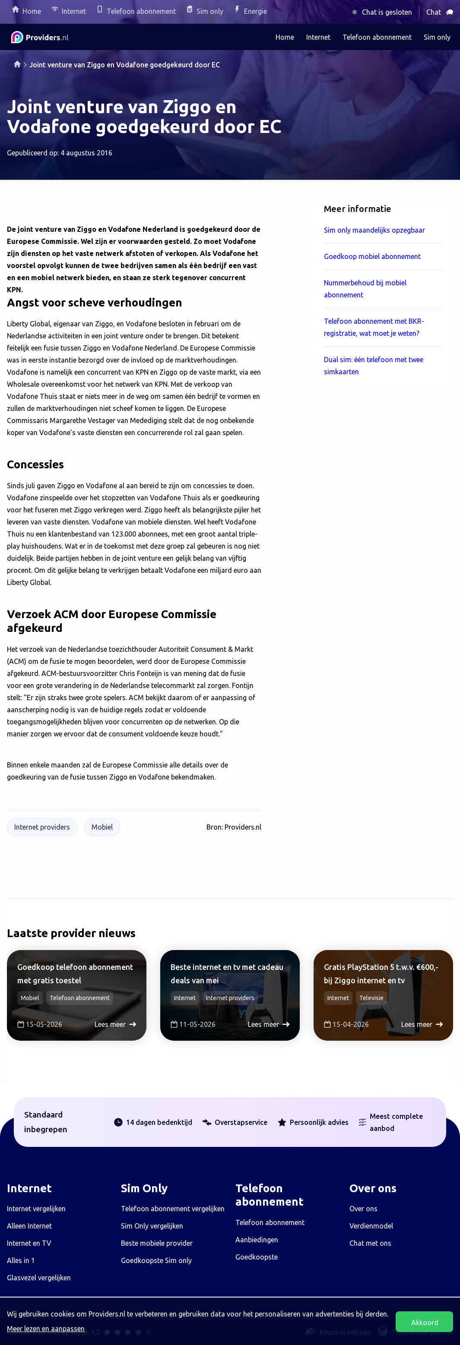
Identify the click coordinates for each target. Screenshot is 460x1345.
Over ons (363, 1208)
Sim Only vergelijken (152, 1226)
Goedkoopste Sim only (156, 1260)
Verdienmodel (371, 1226)
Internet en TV (29, 1243)
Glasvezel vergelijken (39, 1278)
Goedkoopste (256, 1257)
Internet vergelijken (36, 1208)
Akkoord (424, 1322)
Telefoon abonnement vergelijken (173, 1208)
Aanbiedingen (256, 1240)
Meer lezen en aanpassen (46, 1328)
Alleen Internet (29, 1226)
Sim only (210, 11)
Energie (255, 11)
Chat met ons (370, 1243)
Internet (74, 11)
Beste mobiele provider (157, 1243)
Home (31, 11)
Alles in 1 (21, 1260)
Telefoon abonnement (141, 11)
